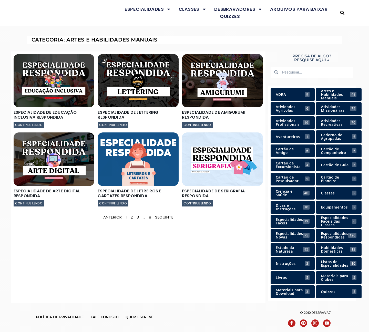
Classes (193, 9)
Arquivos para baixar (298, 9)
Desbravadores (238, 9)
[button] (342, 13)
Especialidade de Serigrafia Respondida (213, 193)
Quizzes (230, 16)
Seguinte (164, 217)
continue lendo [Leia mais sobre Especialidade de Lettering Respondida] (113, 125)
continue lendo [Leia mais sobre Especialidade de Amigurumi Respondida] (197, 125)
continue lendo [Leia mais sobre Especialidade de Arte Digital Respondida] (29, 203)
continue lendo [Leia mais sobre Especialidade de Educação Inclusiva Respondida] (29, 125)
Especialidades (148, 9)
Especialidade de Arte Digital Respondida (47, 193)
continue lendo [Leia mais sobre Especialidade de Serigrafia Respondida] (197, 203)
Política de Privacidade (60, 317)
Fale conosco (105, 317)
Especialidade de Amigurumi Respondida (213, 114)
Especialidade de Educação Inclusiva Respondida (45, 114)
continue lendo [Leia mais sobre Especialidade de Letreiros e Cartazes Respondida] (113, 203)
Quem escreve (139, 317)
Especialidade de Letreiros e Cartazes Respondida (129, 193)
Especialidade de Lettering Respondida (128, 114)
